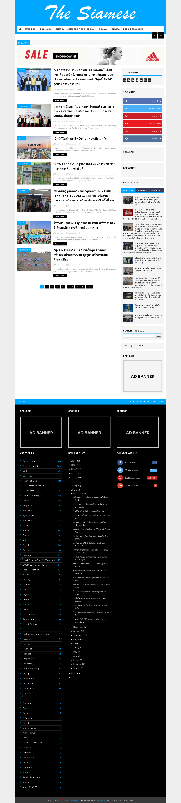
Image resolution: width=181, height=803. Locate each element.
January (77, 668)
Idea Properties (31, 570)
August (76, 639)
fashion (27, 584)
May (75, 652)
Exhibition (28, 550)
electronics (28, 688)
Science (27, 748)
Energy (60, 29)
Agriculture (24, 106)
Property (27, 505)
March (76, 660)
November (78, 627)
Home (22, 401)
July (75, 643)
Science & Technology (80, 29)
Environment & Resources (127, 29)
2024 (73, 469)
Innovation (28, 678)
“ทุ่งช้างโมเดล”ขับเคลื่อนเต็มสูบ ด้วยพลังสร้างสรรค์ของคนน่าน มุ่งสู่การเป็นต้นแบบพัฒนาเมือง (80, 255)
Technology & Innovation (36, 634)
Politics (26, 644)
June (75, 648)
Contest (27, 708)
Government (24, 250)
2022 (73, 477)
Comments (156, 190)
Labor (26, 762)
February (77, 664)
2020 (73, 486)
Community (29, 703)
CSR (25, 471)
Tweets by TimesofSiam (133, 345)
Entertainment (30, 466)
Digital (26, 594)
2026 (73, 461)
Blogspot (101, 800)
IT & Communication (33, 486)
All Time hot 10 (128, 190)
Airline (26, 575)
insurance (28, 683)
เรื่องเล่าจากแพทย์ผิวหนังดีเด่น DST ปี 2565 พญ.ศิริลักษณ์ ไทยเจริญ (148, 260)
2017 (73, 677)
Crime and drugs (32, 669)
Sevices (27, 782)
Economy (45, 29)
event (26, 609)
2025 (73, 465)
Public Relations (31, 777)
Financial (27, 649)
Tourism (27, 555)
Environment (29, 614)
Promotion (28, 619)
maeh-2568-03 (30, 787)
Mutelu (26, 772)
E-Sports (27, 718)
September (78, 635)
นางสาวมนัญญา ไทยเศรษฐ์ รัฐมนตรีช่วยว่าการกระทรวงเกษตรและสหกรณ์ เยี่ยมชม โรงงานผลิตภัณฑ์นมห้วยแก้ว (83, 111)
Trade (25, 525)
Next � (80, 286)
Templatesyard (73, 800)
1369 (71, 286)
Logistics (27, 767)
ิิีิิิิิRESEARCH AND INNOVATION (39, 560)
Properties (28, 659)
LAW (25, 738)
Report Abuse (130, 182)
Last (90, 286)
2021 (73, 482)
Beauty (26, 580)
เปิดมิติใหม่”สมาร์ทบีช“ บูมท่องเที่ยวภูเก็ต (80, 138)
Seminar (27, 753)
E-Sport (27, 599)
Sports (26, 501)
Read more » (60, 100)
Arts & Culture (30, 624)
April (75, 656)
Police (26, 713)
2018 (73, 673)
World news (29, 733)
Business (30, 29)
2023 (73, 473)
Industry (27, 639)
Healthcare (28, 491)
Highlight (143, 190)
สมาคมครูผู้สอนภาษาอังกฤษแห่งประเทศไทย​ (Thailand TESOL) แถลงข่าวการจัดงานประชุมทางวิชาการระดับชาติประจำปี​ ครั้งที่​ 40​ (83, 196)
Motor (26, 540)
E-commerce (29, 728)
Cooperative (29, 757)
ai (24, 629)
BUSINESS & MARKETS (35, 565)
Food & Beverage (32, 496)
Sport (25, 590)
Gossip (26, 673)
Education (23, 191)
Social (103, 29)
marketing (28, 520)
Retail (26, 723)
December (78, 493)
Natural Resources (32, 743)
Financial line (30, 481)
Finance (27, 535)
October (77, 631)
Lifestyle (27, 693)
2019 (73, 490)
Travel (21, 138)
